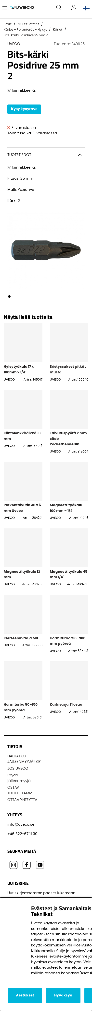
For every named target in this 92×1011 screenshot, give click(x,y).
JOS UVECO (17, 768)
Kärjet (57, 29)
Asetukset (25, 995)
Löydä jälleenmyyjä (19, 778)
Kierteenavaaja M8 (21, 638)
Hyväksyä (63, 995)
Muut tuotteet (28, 24)
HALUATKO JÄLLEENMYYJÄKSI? (24, 759)
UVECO (13, 44)
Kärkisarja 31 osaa (66, 704)
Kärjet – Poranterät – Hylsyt (25, 29)
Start (8, 24)
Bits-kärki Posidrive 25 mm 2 (26, 35)
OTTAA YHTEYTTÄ (22, 800)
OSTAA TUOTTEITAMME (20, 790)
